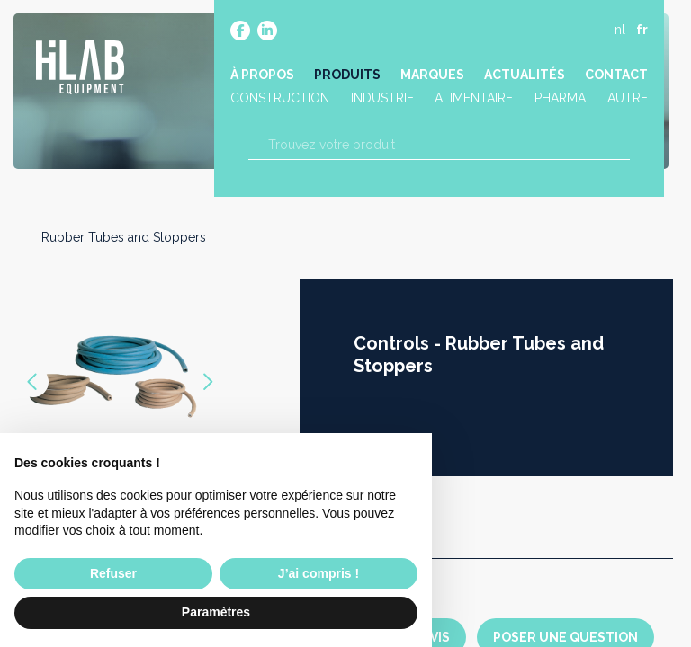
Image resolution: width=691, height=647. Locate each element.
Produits (348, 78)
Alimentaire (474, 101)
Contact (614, 78)
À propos (264, 78)
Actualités (523, 78)
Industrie (383, 101)
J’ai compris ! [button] (318, 573)
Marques (432, 78)
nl (618, 33)
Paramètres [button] (216, 612)
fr (640, 33)
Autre (626, 101)
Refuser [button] (113, 573)
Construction (281, 101)
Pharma (559, 101)
